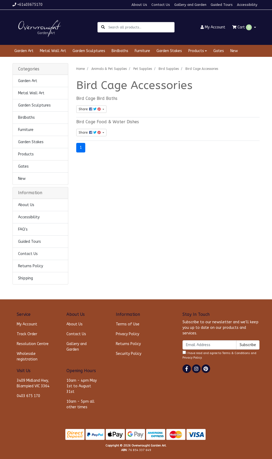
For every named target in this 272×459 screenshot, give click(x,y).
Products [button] (196, 51)
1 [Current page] (81, 147)
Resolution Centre (33, 344)
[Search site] (103, 27)
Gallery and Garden (190, 5)
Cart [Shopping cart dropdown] (242, 27)
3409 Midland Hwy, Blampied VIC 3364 (33, 383)
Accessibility (247, 5)
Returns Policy (30, 266)
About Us (139, 5)
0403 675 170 (28, 396)
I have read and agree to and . (219, 355)
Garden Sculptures (89, 51)
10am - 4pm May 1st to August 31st (81, 386)
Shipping (25, 278)
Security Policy (128, 353)
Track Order (27, 334)
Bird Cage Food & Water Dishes (107, 122)
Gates (218, 51)
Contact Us (160, 5)
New (234, 51)
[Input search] (141, 27)
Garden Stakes (169, 51)
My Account (27, 324)
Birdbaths (120, 51)
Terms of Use (127, 324)
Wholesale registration (27, 356)
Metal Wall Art (53, 51)
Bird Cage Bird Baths (96, 98)
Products (26, 154)
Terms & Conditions (236, 353)
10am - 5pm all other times (80, 404)
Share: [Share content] (90, 109)
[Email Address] (209, 345)
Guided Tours (222, 5)
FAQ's (23, 229)
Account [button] (213, 27)
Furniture (142, 51)
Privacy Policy (127, 334)
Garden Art (23, 51)
